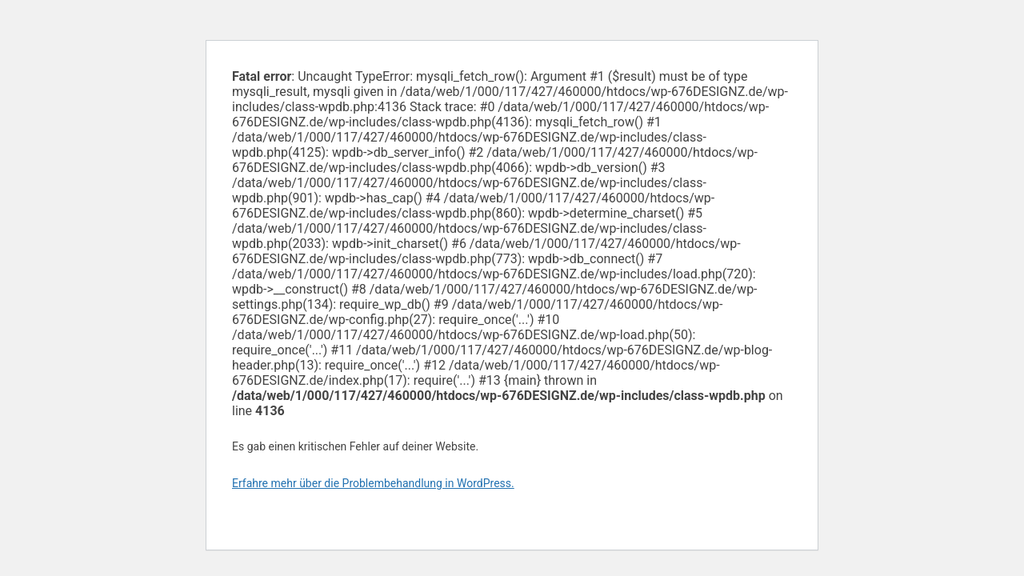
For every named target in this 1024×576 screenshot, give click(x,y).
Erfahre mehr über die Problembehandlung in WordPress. (373, 483)
